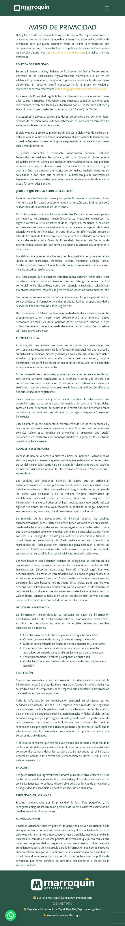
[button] (10, 915)
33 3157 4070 (62, 904)
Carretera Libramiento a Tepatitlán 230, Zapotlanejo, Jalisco (62, 909)
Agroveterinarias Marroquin (62, 915)
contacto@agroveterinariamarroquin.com (81, 89)
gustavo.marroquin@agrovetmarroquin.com (62, 898)
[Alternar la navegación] (107, 7)
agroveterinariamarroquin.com (66, 52)
